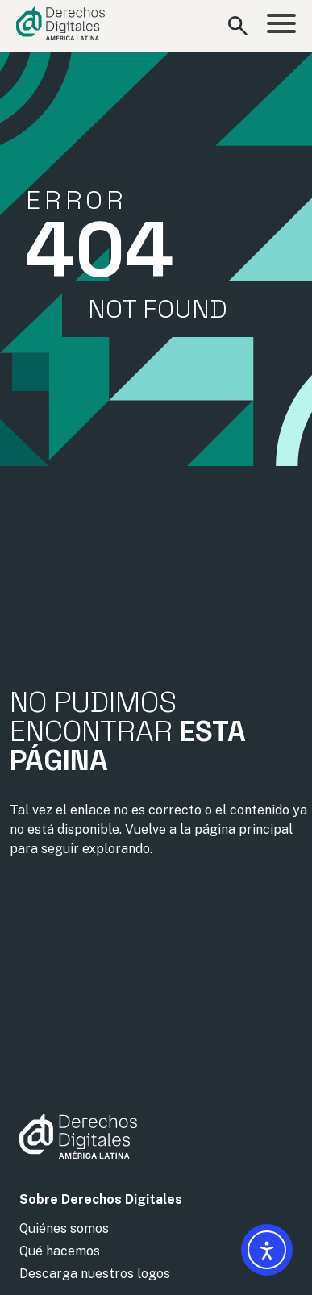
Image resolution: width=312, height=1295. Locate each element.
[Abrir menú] (281, 26)
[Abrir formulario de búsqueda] (238, 25)
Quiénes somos (64, 1228)
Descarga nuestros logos (94, 1273)
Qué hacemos (59, 1251)
